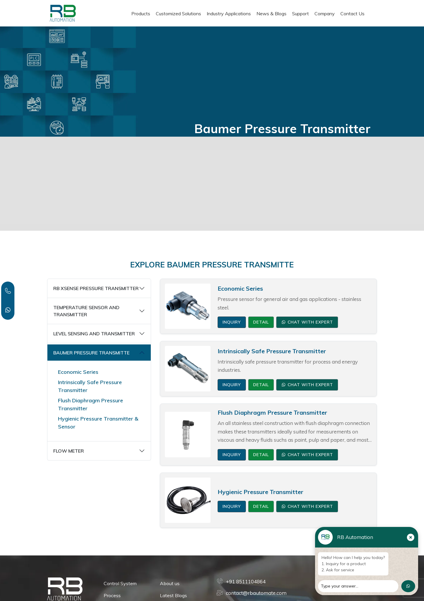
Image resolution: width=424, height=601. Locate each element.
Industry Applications (229, 13)
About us (170, 583)
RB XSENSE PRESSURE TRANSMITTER (96, 288)
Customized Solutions (178, 13)
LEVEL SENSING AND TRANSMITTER (94, 334)
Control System (120, 583)
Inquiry (232, 322)
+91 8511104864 (246, 581)
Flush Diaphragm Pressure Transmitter (90, 404)
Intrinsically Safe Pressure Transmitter (90, 386)
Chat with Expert (307, 322)
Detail (261, 322)
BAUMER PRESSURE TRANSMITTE (91, 353)
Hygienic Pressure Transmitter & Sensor (98, 422)
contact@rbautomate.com (256, 593)
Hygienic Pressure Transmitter (260, 491)
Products (140, 13)
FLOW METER (68, 451)
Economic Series (78, 372)
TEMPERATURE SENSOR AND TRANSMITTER (86, 310)
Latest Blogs (173, 595)
